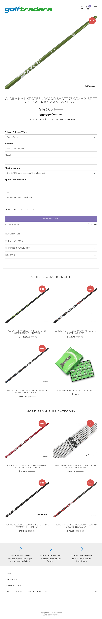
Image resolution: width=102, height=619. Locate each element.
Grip (7, 192)
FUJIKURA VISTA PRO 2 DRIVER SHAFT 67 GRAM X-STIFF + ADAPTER (75, 332)
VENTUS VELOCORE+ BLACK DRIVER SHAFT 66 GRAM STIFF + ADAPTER (27, 526)
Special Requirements (15, 179)
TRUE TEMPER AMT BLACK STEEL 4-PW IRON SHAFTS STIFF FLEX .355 (75, 466)
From (27, 337)
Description (12, 234)
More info (51, 115)
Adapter (9, 143)
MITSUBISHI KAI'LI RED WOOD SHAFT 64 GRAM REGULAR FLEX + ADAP (75, 526)
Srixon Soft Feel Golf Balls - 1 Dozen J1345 (75, 390)
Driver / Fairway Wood (16, 132)
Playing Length (12, 168)
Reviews (10, 255)
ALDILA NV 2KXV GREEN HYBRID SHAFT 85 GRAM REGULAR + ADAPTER (27, 332)
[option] (51, 52)
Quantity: (10, 209)
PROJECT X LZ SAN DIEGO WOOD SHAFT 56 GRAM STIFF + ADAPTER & (27, 391)
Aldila (51, 95)
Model (8, 155)
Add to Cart (51, 218)
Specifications (14, 241)
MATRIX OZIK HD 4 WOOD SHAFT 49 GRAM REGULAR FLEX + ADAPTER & (27, 466)
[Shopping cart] (88, 8)
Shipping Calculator (17, 248)
